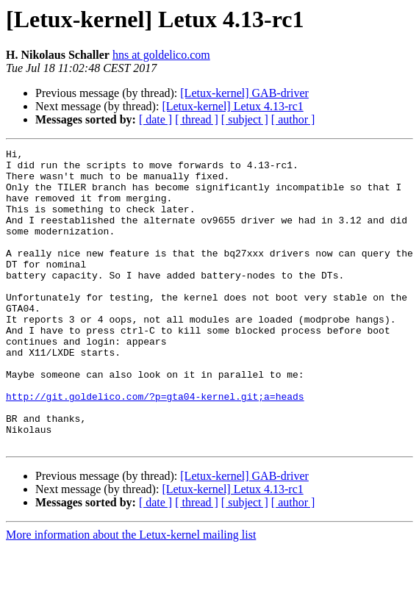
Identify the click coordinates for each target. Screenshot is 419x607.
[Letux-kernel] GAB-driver (244, 93)
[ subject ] (244, 119)
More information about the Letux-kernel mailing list (131, 594)
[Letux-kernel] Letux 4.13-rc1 (232, 106)
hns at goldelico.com (161, 55)
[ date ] (155, 119)
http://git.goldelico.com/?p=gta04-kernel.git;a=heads (155, 446)
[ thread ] (196, 119)
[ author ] (293, 119)
